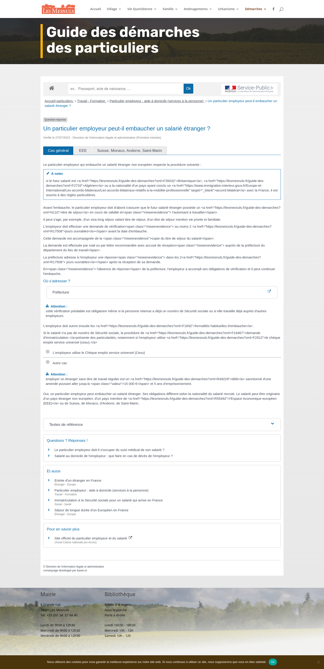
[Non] (318, 662)
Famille (168, 9)
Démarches (253, 9)
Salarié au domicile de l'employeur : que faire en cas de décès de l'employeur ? (113, 456)
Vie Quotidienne (139, 9)
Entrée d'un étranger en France (77, 480)
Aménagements (196, 9)
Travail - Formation (91, 101)
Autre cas (56, 363)
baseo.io (82, 570)
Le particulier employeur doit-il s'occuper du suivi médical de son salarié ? (109, 450)
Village (112, 9)
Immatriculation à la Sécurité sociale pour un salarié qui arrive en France (108, 500)
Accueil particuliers (59, 101)
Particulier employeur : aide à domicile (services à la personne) (157, 101)
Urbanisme (226, 9)
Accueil (95, 9)
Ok (273, 662)
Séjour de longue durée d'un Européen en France (91, 510)
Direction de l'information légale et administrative (75, 566)
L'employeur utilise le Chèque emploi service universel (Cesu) (95, 353)
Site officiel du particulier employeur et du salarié (93, 538)
